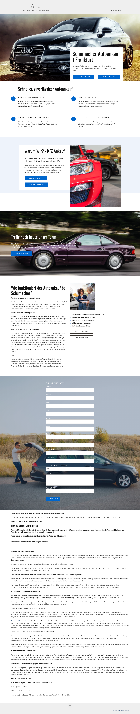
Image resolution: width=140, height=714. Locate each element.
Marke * (48, 418)
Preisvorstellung (51, 442)
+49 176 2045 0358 (83, 77)
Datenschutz (116, 711)
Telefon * (49, 410)
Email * (48, 395)
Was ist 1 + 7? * (51, 488)
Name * (48, 387)
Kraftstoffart (50, 458)
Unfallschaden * (51, 465)
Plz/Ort (48, 402)
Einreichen (53, 498)
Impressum (125, 711)
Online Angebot (116, 11)
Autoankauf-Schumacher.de (20, 621)
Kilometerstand (51, 450)
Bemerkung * (50, 473)
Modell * (49, 426)
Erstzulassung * (51, 434)
